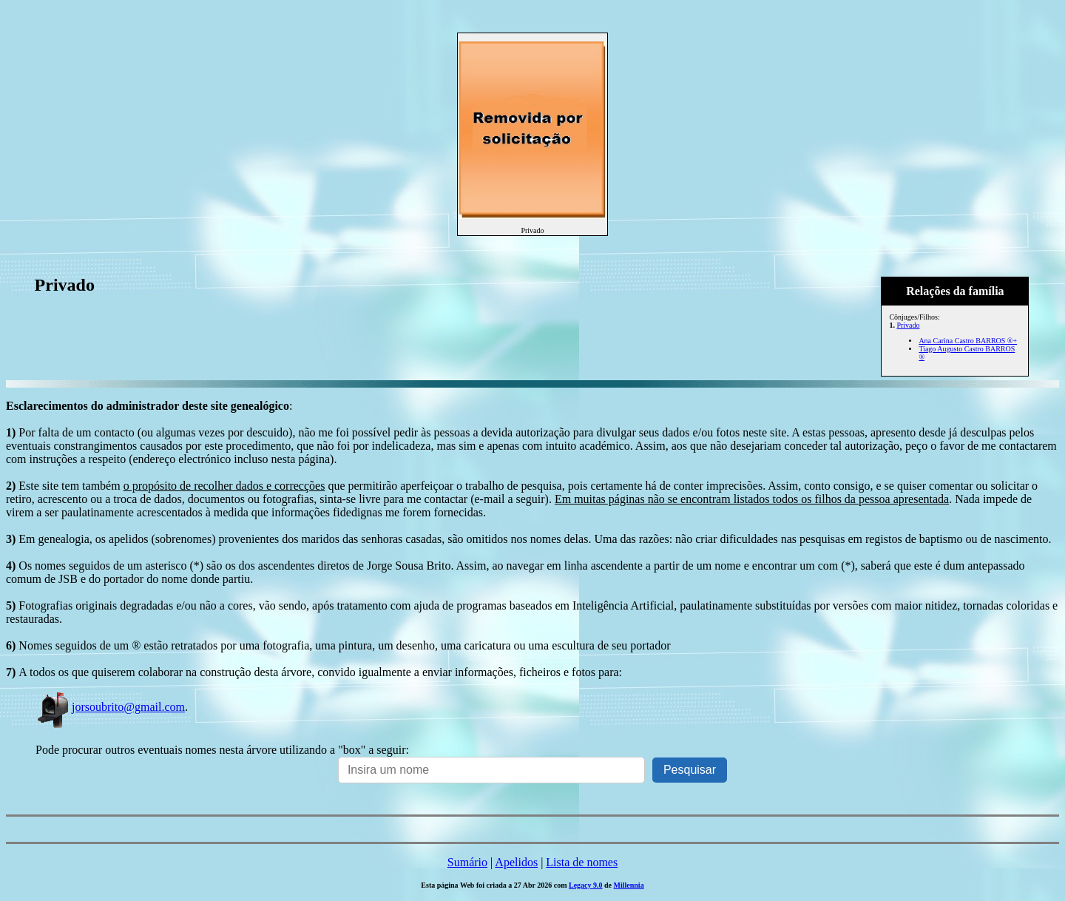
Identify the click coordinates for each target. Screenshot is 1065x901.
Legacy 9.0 (586, 885)
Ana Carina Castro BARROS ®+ (968, 341)
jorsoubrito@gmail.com (110, 707)
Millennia (629, 885)
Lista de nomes (582, 862)
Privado (907, 325)
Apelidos (516, 862)
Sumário (467, 862)
